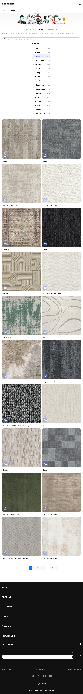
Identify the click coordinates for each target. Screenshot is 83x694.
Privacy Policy (6, 669)
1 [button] (30, 567)
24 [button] (52, 567)
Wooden (37, 68)
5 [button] (44, 567)
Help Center (7, 644)
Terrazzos (38, 101)
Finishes (4, 10)
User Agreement (40, 669)
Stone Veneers (39, 114)
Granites (37, 109)
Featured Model (51, 29)
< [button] (26, 567)
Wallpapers (38, 64)
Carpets (37, 56)
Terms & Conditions (74, 669)
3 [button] (37, 567)
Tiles (36, 48)
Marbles (37, 105)
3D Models (30, 29)
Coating (37, 73)
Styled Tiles (38, 81)
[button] (48, 568)
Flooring (37, 52)
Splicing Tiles (39, 85)
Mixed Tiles (38, 77)
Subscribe (76, 657)
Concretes (38, 93)
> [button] (56, 567)
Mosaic (37, 97)
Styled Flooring (39, 89)
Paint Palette (39, 60)
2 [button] (33, 567)
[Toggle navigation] (80, 4)
